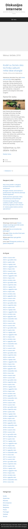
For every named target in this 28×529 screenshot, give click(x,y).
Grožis (5, 496)
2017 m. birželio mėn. (9, 448)
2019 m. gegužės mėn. (9, 396)
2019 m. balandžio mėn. (10, 398)
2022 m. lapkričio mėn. (10, 305)
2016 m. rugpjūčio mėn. (10, 470)
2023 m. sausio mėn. (9, 300)
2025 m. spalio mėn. (9, 262)
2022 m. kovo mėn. (8, 321)
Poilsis (5, 509)
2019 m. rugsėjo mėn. (9, 387)
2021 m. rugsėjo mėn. (9, 332)
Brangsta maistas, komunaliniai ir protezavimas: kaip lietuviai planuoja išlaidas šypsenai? (14, 192)
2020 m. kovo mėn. (8, 373)
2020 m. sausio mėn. (9, 377)
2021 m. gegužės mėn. (9, 341)
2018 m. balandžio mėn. (10, 425)
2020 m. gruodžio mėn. (10, 353)
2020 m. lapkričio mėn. (10, 355)
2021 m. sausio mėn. (9, 350)
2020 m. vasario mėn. (9, 375)
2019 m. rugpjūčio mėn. (10, 389)
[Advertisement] (14, 36)
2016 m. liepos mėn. (9, 473)
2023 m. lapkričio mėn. (10, 285)
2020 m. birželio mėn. (9, 366)
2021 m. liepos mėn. (9, 337)
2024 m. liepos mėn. (9, 278)
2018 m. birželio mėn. (9, 421)
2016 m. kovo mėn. (8, 482)
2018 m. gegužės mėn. (9, 423)
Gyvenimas (6, 498)
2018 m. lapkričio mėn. (10, 409)
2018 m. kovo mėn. (8, 427)
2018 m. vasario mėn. (9, 430)
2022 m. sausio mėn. (9, 325)
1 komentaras (7, 161)
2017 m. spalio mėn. (9, 439)
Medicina (6, 505)
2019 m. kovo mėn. (8, 400)
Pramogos (6, 512)
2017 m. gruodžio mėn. (10, 434)
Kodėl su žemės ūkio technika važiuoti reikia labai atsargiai (13, 68)
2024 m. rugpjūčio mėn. (10, 276)
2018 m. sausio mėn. (9, 432)
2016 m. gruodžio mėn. (10, 461)
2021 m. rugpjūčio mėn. (10, 334)
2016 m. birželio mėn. (9, 475)
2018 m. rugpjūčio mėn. (10, 416)
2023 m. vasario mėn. (9, 298)
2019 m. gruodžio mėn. (10, 380)
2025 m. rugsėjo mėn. (9, 264)
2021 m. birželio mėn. (9, 339)
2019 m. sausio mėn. (9, 405)
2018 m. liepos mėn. (9, 418)
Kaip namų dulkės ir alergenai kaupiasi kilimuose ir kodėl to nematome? (12, 186)
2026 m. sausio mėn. (9, 257)
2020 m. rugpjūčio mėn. (10, 362)
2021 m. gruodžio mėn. (10, 328)
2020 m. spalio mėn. (9, 357)
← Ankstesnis (7, 171)
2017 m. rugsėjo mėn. (9, 441)
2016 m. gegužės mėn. (9, 477)
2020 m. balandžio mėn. (10, 371)
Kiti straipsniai (7, 503)
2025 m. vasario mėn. (9, 271)
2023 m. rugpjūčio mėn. (10, 289)
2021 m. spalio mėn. (9, 330)
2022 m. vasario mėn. (9, 323)
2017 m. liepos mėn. (9, 445)
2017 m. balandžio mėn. (10, 452)
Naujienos (6, 507)
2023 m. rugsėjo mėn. (9, 287)
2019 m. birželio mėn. (9, 393)
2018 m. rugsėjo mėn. (9, 414)
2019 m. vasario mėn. (9, 402)
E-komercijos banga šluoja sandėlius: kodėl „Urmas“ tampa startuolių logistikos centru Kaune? (13, 203)
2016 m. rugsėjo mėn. (9, 468)
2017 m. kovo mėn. (8, 455)
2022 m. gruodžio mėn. (10, 303)
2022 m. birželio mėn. (9, 314)
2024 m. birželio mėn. (9, 280)
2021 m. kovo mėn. (8, 346)
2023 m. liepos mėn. (9, 291)
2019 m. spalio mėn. (9, 384)
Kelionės (5, 500)
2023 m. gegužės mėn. (9, 296)
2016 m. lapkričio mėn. (10, 464)
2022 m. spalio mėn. (9, 307)
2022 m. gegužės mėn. (9, 316)
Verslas (6, 160)
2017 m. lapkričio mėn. (10, 436)
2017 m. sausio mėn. (9, 459)
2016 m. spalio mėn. (9, 466)
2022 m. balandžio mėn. (10, 319)
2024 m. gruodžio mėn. (10, 273)
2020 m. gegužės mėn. (9, 368)
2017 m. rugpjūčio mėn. (10, 443)
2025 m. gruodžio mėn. (10, 260)
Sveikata (5, 514)
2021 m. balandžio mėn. (10, 344)
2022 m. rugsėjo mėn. (9, 309)
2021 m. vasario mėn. (9, 348)
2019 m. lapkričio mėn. (10, 382)
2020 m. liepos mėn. (9, 364)
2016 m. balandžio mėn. (10, 479)
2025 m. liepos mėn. (9, 269)
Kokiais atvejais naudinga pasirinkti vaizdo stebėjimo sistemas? (13, 225)
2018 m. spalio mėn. (9, 412)
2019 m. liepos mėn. (9, 391)
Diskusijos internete (14, 7)
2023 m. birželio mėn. (9, 294)
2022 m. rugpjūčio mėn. (10, 312)
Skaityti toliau (7, 154)
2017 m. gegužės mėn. (9, 450)
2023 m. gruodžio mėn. (10, 282)
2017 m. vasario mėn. (9, 457)
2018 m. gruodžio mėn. (10, 407)
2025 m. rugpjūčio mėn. (10, 266)
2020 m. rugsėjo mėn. (9, 359)
